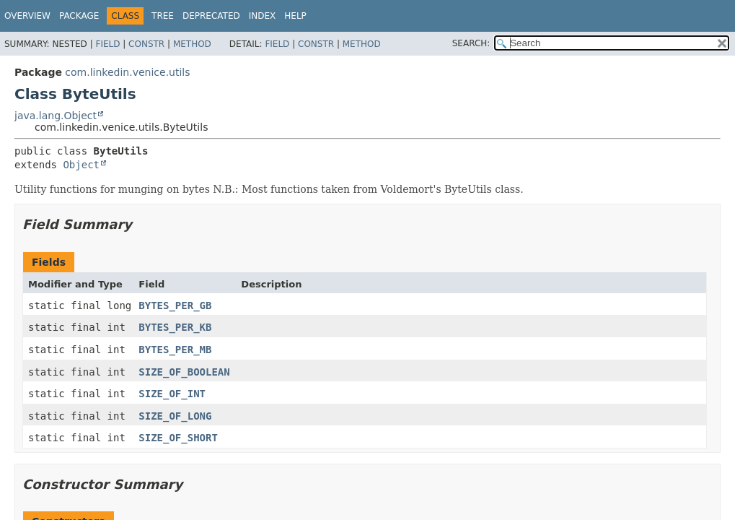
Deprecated (211, 16)
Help (295, 16)
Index (262, 16)
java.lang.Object (55, 115)
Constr (146, 44)
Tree (162, 16)
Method (192, 44)
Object (81, 164)
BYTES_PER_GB (174, 305)
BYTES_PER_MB (174, 349)
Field (107, 44)
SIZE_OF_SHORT (178, 437)
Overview (27, 16)
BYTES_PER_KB (174, 327)
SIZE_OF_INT (172, 393)
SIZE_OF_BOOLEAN (183, 372)
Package (79, 16)
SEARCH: (471, 43)
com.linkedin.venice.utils (127, 72)
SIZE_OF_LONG (174, 416)
